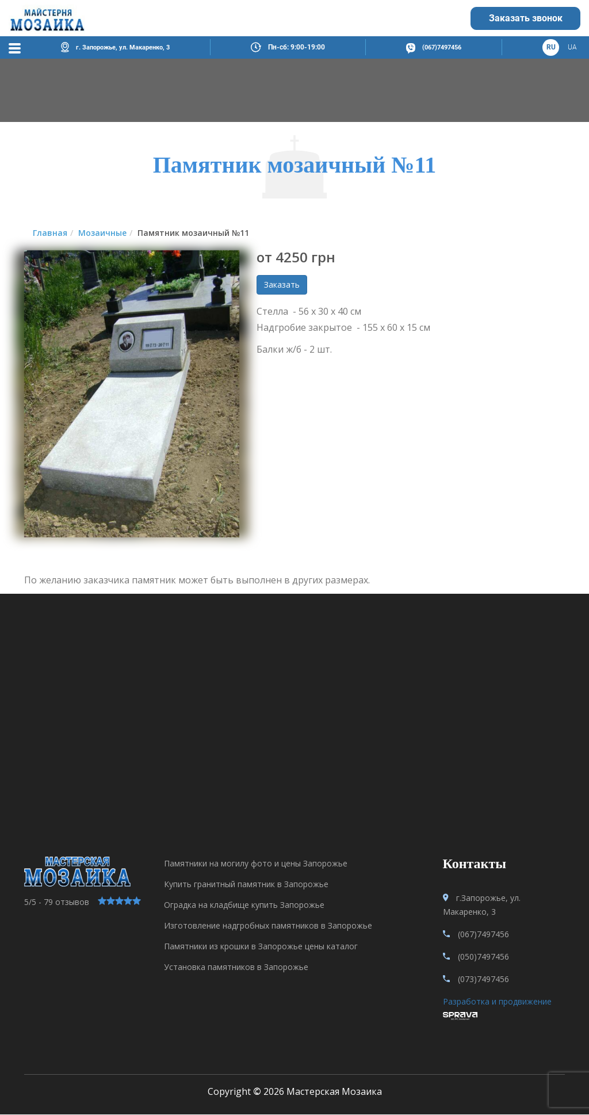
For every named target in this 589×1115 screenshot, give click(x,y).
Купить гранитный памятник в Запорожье (246, 884)
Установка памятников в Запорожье (236, 967)
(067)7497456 (442, 48)
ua (571, 48)
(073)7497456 (476, 979)
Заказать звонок (523, 18)
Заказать (282, 285)
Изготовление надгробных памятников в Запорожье (268, 926)
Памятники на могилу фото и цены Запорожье (255, 863)
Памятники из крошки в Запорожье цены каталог (261, 946)
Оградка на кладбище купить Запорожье (244, 905)
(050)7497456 (476, 957)
